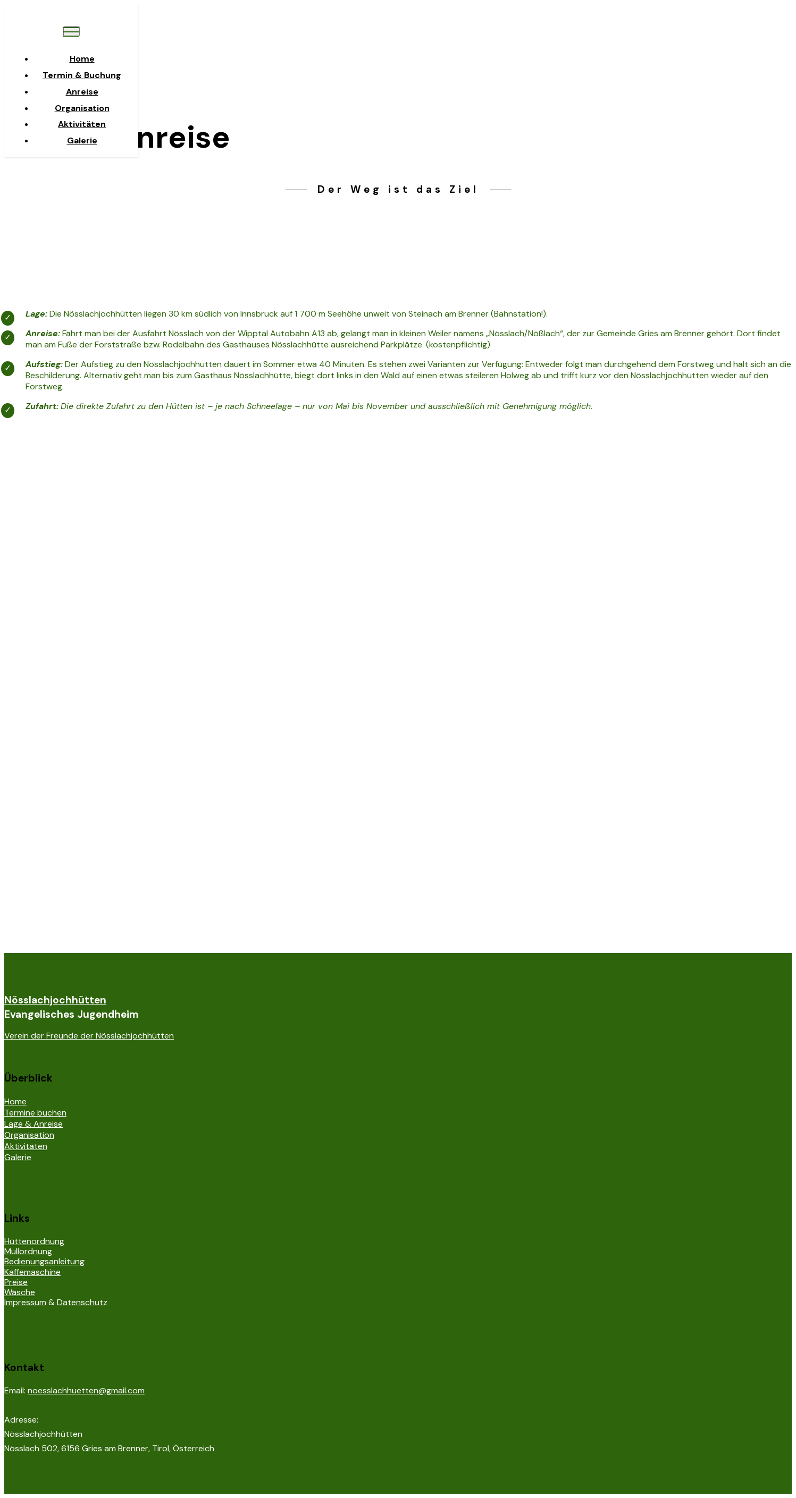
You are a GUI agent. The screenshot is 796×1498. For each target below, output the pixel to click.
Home (82, 59)
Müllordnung (28, 1251)
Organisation (82, 108)
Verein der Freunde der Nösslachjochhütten (89, 1035)
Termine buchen (35, 1112)
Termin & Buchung (82, 75)
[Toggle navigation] (71, 31)
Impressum (25, 1302)
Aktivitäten (82, 124)
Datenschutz (82, 1302)
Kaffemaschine (32, 1272)
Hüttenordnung (34, 1241)
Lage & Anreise (33, 1123)
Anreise (82, 92)
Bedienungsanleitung (44, 1261)
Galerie (82, 140)
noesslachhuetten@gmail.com (86, 1390)
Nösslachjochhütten (55, 1000)
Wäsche (19, 1292)
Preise (16, 1282)
